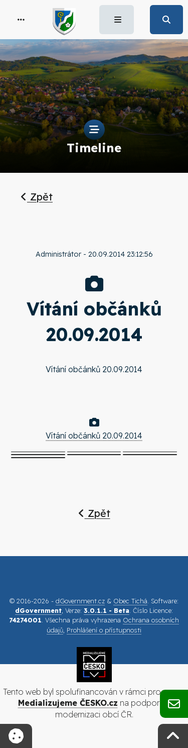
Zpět (37, 196)
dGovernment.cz (80, 601)
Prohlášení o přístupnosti (104, 630)
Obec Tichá (130, 601)
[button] (21, 19)
